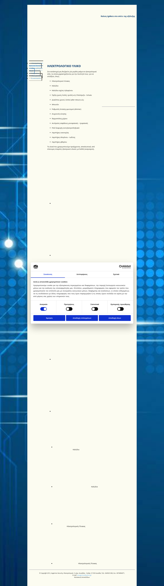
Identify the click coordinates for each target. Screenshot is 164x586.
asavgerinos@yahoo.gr (84, 575)
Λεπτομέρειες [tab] (82, 274)
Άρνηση (49, 318)
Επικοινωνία (36, 78)
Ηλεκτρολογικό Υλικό (36, 69)
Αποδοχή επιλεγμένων (82, 318)
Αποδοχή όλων (115, 318)
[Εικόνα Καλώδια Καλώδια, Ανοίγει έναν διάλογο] (79, 448)
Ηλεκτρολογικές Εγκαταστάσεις (36, 64)
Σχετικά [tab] (116, 274)
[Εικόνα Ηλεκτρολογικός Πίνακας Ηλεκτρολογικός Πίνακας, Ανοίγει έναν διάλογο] (78, 525)
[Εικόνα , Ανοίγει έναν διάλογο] (88, 203)
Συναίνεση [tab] (48, 274)
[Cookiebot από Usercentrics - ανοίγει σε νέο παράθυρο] (121, 266)
